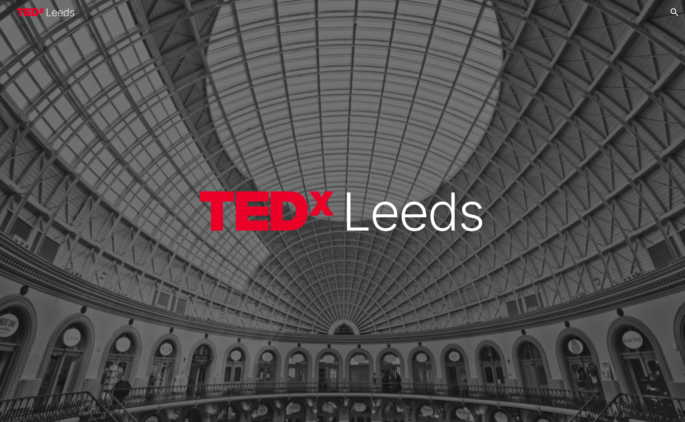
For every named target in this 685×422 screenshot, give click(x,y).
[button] (674, 12)
